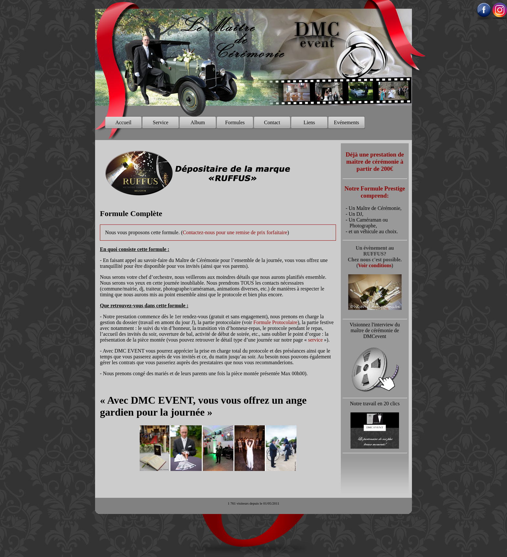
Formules (234, 122)
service (315, 340)
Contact (272, 122)
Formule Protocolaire (275, 322)
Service (160, 122)
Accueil (123, 122)
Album (197, 122)
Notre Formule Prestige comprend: (374, 192)
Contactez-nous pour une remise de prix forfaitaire (235, 232)
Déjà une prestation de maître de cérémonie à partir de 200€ (375, 161)
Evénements (346, 122)
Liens (309, 122)
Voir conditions (375, 265)
